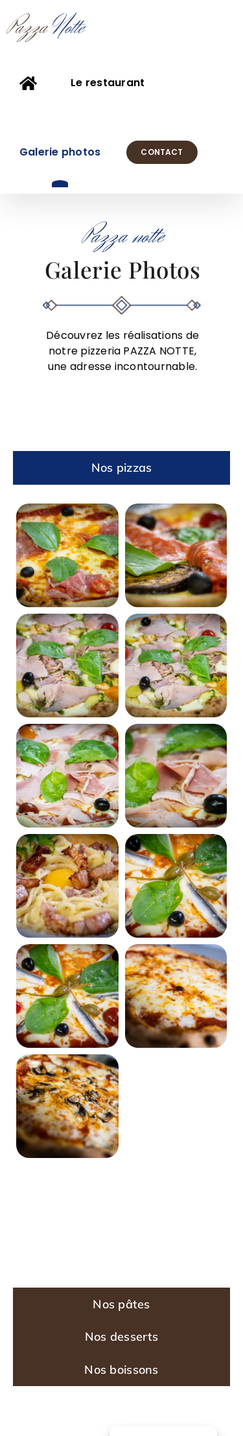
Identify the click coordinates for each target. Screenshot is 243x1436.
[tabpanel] (121, 886)
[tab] (121, 468)
